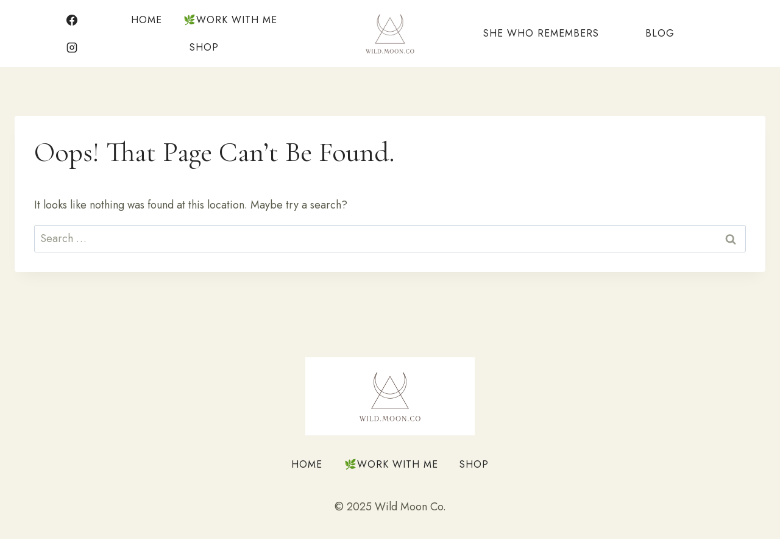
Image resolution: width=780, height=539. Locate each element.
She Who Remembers (541, 33)
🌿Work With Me (230, 20)
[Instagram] (72, 48)
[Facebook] (72, 20)
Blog (660, 33)
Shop (204, 47)
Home (146, 20)
